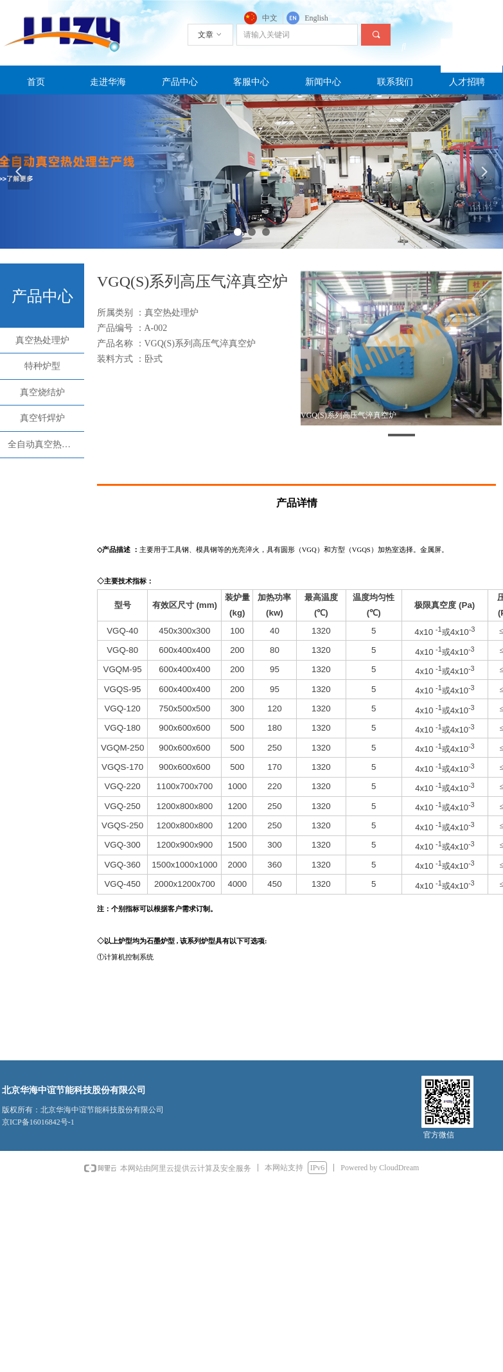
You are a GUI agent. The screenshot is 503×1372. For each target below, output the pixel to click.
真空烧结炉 (42, 392)
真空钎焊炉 (42, 418)
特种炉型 (42, 366)
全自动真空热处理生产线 (46, 444)
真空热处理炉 (42, 340)
